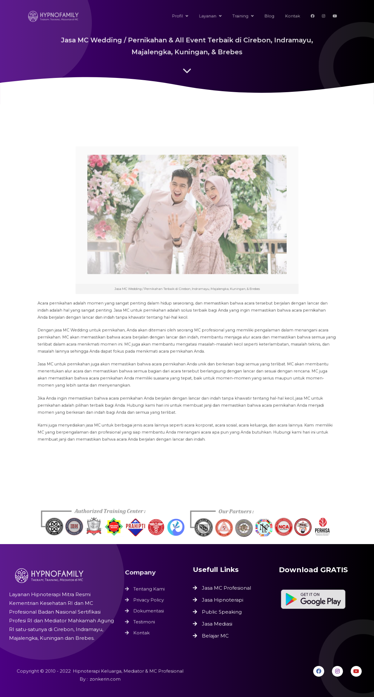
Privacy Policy (149, 600)
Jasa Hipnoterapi (222, 600)
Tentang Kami (149, 589)
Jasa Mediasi (217, 624)
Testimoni (145, 620)
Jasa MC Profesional (226, 588)
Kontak (142, 631)
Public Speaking (222, 612)
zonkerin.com (104, 678)
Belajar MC (215, 636)
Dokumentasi (149, 610)
